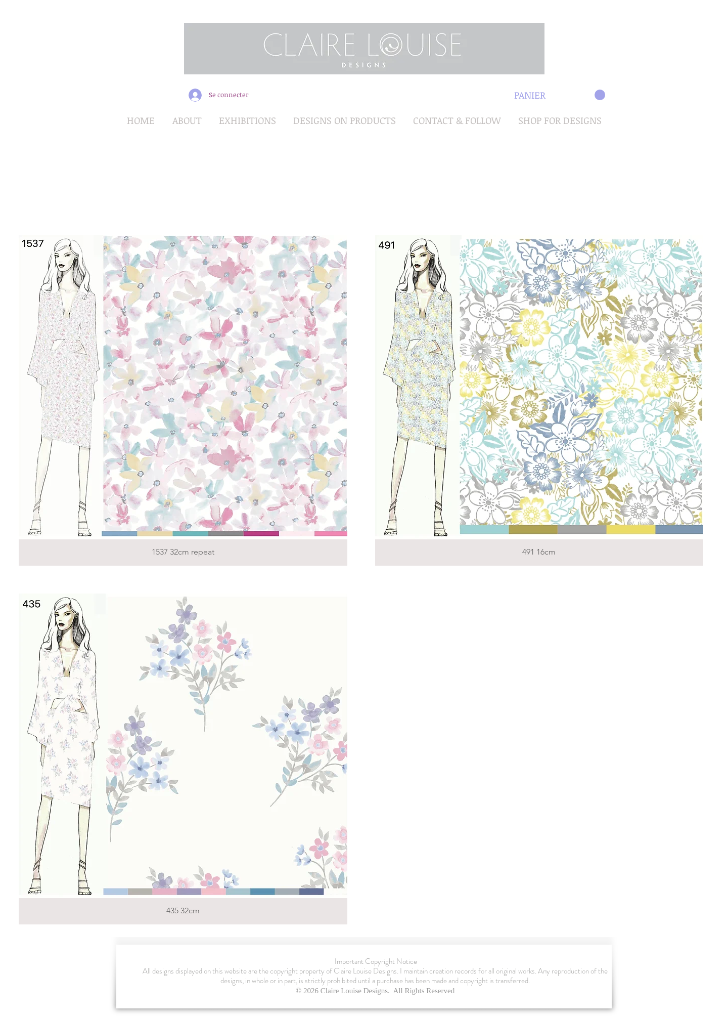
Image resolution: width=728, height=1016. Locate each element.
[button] (559, 95)
